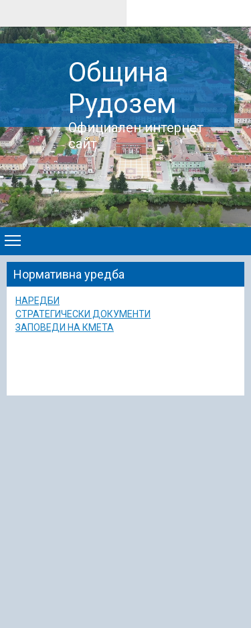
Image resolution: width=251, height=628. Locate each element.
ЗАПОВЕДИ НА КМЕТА (64, 327)
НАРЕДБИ (37, 300)
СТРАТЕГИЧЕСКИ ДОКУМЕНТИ (83, 314)
